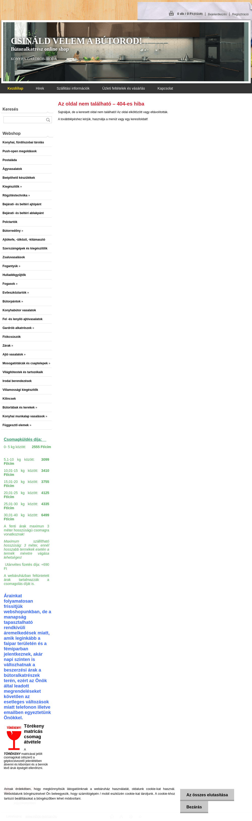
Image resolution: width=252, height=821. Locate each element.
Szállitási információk (73, 88)
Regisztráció (240, 14)
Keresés (10, 109)
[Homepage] (15, 88)
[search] (47, 120)
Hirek (40, 88)
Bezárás (194, 807)
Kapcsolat (165, 88)
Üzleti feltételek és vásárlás (123, 88)
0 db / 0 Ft (190, 14)
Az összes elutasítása (207, 795)
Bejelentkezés (217, 14)
